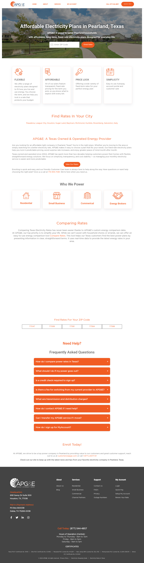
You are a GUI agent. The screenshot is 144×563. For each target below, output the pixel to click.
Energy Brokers (118, 203)
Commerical (87, 203)
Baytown (70, 123)
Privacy (97, 494)
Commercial (76, 494)
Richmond (79, 123)
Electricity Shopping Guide (79, 558)
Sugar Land (61, 123)
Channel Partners (78, 497)
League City (41, 123)
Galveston (108, 123)
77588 (112, 326)
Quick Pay (119, 490)
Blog (58, 490)
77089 (52, 326)
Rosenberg (98, 123)
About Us (60, 486)
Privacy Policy (64, 558)
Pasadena (30, 123)
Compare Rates (57, 236)
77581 (72, 326)
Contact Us (98, 486)
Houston (51, 123)
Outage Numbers (100, 497)
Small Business (57, 203)
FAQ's (96, 490)
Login (117, 486)
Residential (26, 203)
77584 (92, 326)
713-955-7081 (54, 172)
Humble (88, 123)
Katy (116, 123)
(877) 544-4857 (78, 528)
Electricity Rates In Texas (97, 558)
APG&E (45, 558)
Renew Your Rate (122, 497)
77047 (32, 326)
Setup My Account (122, 494)
